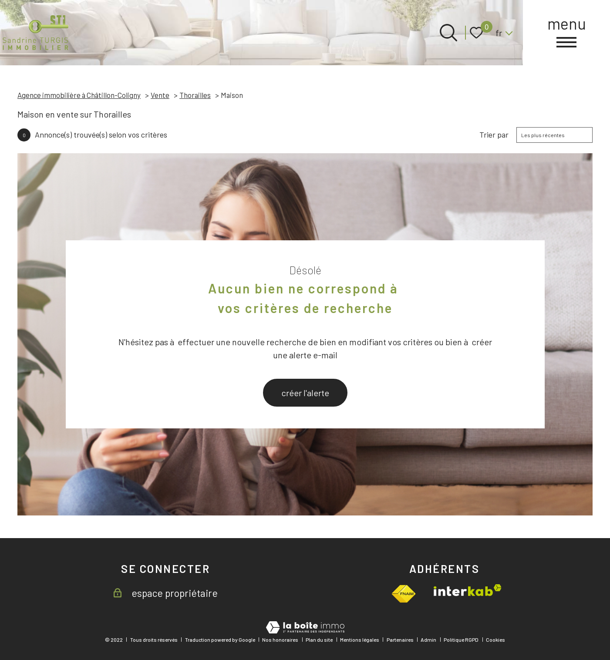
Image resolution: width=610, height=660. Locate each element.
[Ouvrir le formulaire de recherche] (448, 32)
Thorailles (195, 95)
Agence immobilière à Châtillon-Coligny (79, 95)
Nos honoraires (280, 639)
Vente (160, 95)
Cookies (495, 639)
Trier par (494, 134)
